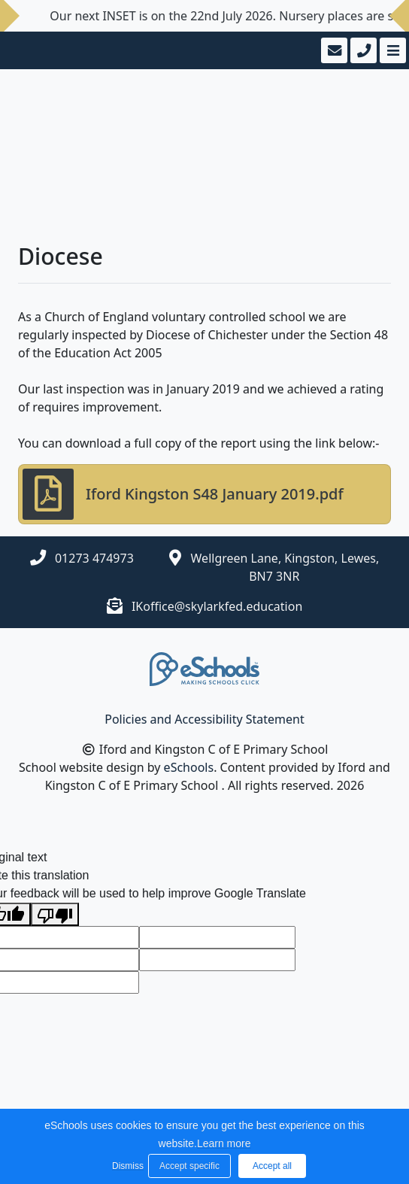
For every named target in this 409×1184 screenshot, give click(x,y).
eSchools (189, 767)
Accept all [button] (272, 1166)
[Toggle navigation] (391, 50)
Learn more (224, 1143)
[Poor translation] (55, 914)
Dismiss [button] (126, 1166)
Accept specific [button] (189, 1166)
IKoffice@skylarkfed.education (217, 606)
